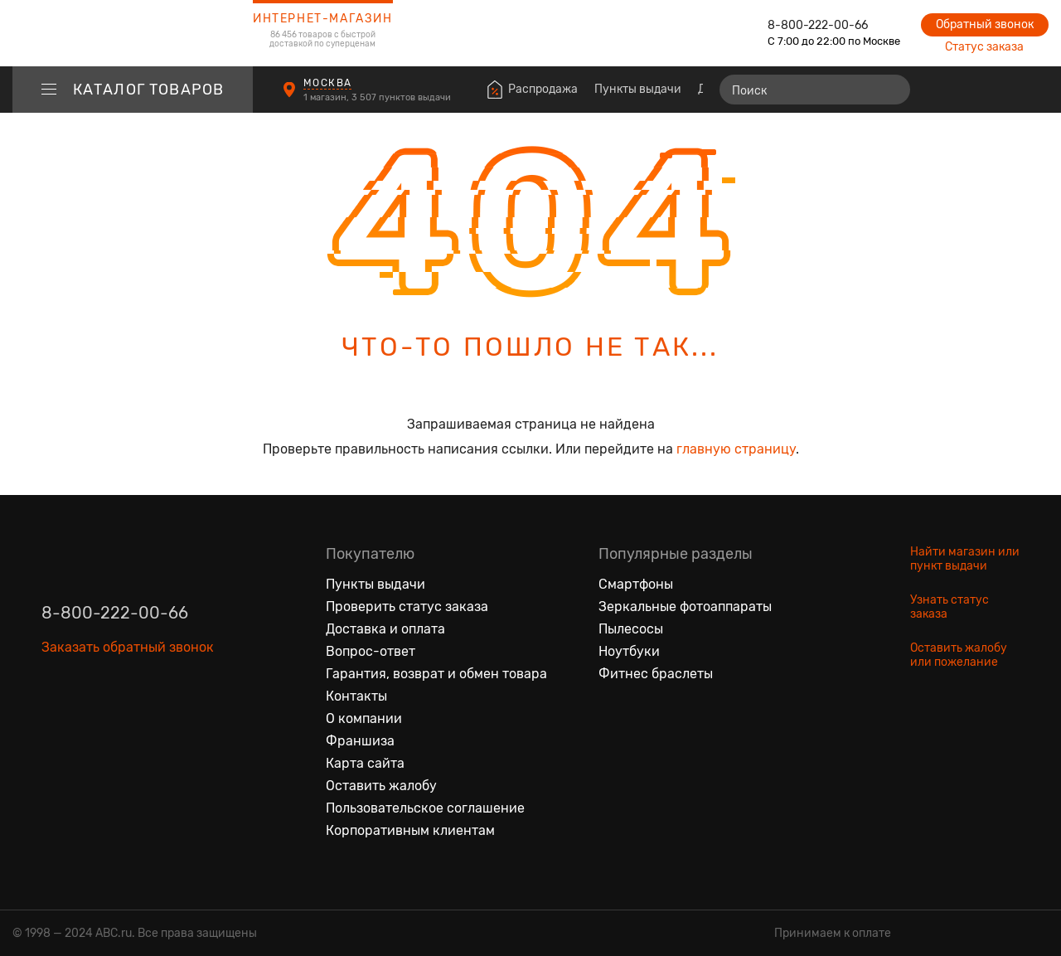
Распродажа (543, 89)
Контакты (356, 696)
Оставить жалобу (381, 785)
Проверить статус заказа (407, 606)
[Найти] (890, 89)
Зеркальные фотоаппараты (685, 606)
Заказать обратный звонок (127, 647)
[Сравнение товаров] (941, 89)
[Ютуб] (124, 724)
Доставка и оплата (385, 629)
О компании (364, 718)
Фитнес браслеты (655, 674)
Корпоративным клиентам (410, 830)
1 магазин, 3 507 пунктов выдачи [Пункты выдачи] (378, 97)
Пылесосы (630, 629)
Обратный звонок (985, 24)
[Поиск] (814, 89)
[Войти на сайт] (1001, 89)
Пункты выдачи (637, 89)
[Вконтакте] (54, 724)
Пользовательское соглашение (425, 808)
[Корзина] (1033, 89)
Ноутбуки (629, 651)
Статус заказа (984, 47)
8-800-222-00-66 (818, 25)
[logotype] (132, 33)
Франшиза (360, 741)
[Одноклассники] (89, 724)
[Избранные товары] (971, 89)
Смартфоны (635, 584)
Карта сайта (365, 763)
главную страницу (736, 449)
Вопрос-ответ (370, 651)
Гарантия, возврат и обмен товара (436, 674)
